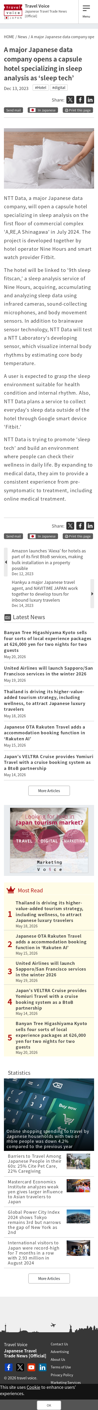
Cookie (33, 1387)
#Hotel (40, 87)
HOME (9, 36)
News (22, 36)
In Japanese (47, 110)
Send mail (13, 110)
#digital (58, 87)
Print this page (78, 110)
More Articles (49, 790)
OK (49, 1405)
